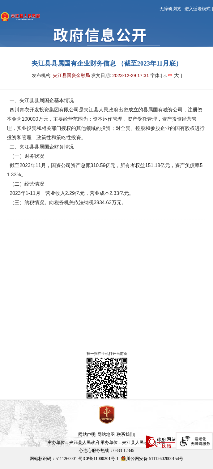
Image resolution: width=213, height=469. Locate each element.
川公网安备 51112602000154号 (152, 458)
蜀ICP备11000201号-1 (98, 458)
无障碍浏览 (170, 8)
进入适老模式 (198, 8)
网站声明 (87, 434)
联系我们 (125, 434)
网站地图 (106, 434)
